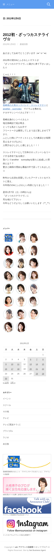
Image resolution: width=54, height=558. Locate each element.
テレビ (6, 418)
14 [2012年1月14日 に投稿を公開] (37, 364)
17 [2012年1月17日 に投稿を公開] (12, 369)
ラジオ (6, 437)
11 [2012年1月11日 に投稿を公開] (18, 364)
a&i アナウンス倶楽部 (24, 547)
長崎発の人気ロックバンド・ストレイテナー (24, 105)
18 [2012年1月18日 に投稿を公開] (18, 369)
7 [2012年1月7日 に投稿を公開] (36, 359)
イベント (7, 398)
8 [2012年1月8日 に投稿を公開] (42, 359)
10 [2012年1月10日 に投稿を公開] (12, 364)
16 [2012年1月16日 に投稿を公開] (6, 369)
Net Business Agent (37, 550)
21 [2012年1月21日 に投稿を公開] (37, 369)
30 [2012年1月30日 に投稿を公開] (6, 378)
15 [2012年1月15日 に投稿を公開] (43, 364)
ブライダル (8, 431)
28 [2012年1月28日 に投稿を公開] (37, 374)
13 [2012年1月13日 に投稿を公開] (31, 364)
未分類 (6, 444)
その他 (6, 411)
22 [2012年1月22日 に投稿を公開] (43, 369)
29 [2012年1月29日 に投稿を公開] (43, 374)
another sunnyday (12, 109)
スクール (7, 405)
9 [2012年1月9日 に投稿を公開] (5, 364)
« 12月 (6, 383)
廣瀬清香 (24, 44)
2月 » (13, 383)
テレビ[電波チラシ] (11, 424)
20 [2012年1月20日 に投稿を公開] (31, 369)
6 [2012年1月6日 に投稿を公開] (30, 359)
